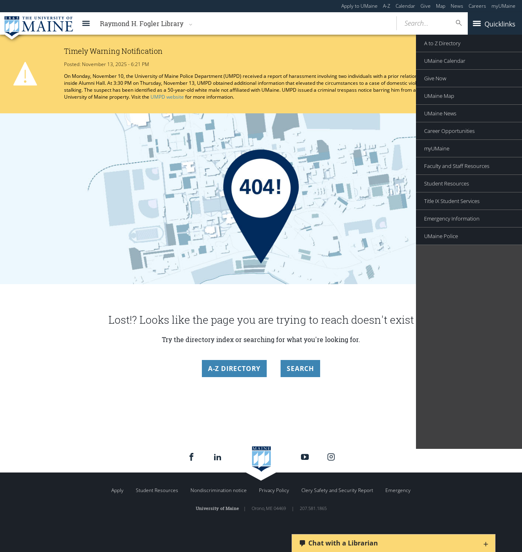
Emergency (398, 490)
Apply (117, 490)
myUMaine (503, 5)
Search (300, 368)
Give (425, 5)
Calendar (405, 5)
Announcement (488, 71)
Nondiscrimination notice (218, 490)
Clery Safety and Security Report (337, 490)
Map (440, 5)
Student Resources (157, 490)
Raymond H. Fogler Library (142, 23)
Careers (477, 5)
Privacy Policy (274, 490)
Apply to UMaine (359, 5)
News (457, 5)
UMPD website (167, 96)
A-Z (386, 5)
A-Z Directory (234, 368)
